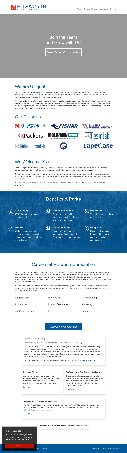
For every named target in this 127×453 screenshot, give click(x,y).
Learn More (27, 387)
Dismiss (19, 446)
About (79, 9)
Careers (113, 9)
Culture (87, 9)
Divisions (104, 9)
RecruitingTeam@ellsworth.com (85, 360)
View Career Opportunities (63, 52)
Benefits (94, 9)
